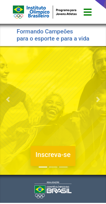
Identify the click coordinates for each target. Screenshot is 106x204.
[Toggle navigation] (88, 12)
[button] (8, 99)
